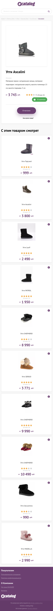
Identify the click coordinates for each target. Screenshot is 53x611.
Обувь (17, 18)
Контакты (4, 591)
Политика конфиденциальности (11, 578)
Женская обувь (24, 18)
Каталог (3, 18)
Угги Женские (33, 18)
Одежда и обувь (10, 18)
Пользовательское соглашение (10, 574)
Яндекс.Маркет (32, 608)
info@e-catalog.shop (36, 603)
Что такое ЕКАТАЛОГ (7, 587)
